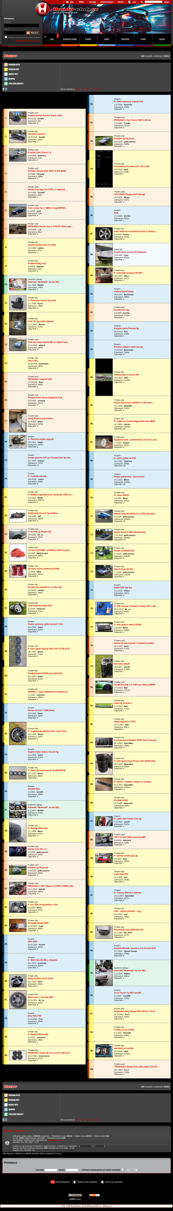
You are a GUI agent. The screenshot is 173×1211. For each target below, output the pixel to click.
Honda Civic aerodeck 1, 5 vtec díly (45, 587)
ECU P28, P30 (34, 1016)
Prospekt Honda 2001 (38, 923)
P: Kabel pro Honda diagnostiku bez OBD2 (134, 421)
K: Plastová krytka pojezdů (41, 439)
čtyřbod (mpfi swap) (124, 291)
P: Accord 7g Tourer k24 (39, 532)
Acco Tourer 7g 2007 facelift (127, 993)
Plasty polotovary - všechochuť (129, 477)
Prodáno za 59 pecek (38, 867)
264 (92, 89)
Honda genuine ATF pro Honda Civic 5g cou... (50, 458)
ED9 (116, 213)
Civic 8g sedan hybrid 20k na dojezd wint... (48, 342)
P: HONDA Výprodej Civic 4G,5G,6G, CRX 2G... (50, 495)
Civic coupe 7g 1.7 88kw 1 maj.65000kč (46, 208)
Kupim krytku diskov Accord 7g (43, 752)
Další (98, 89)
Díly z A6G (33, 360)
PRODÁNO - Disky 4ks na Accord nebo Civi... (49, 1053)
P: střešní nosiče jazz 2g (126, 856)
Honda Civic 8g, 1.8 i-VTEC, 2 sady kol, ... (48, 189)
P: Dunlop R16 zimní (38, 828)
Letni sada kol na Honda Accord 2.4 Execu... (135, 231)
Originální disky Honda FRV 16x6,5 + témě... (135, 1011)
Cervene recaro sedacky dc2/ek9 (43, 568)
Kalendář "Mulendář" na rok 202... (44, 282)
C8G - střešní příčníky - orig (127, 911)
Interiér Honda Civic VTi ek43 (42, 245)
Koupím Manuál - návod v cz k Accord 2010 (135, 948)
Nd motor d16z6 (121, 664)
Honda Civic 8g (121, 310)
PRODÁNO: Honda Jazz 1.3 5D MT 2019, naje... (50, 226)
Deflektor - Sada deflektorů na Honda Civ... (48, 692)
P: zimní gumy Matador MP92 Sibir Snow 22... (136, 740)
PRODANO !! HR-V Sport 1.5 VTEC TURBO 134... (51, 886)
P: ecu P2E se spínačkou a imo (43, 904)
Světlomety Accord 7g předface (43, 513)
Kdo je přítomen (14, 1130)
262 (83, 89)
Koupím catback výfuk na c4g (128, 347)
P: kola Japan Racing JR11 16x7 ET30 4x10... (49, 649)
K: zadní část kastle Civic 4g (127, 819)
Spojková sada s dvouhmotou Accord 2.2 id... (136, 440)
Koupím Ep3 (34, 789)
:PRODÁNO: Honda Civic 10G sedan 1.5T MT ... (136, 1067)
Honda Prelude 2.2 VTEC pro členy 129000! (135, 685)
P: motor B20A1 (121, 495)
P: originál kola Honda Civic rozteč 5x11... (48, 731)
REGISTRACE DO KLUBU (27, 41)
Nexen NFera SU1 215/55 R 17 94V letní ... (134, 403)
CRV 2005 (32, 941)
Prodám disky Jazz (37, 263)
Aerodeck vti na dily (123, 1048)
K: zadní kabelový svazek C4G (128, 101)
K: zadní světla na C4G (125, 458)
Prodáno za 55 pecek (124, 138)
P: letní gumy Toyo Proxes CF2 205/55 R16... (135, 761)
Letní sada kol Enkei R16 (40, 605)
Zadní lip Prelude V (123, 703)
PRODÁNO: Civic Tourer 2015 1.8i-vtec (132, 120)
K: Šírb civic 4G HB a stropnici (42, 960)
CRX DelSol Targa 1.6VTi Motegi (129, 194)
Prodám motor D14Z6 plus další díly (45, 673)
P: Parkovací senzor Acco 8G (42, 300)
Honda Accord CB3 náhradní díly (130, 532)
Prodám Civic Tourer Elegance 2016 (45, 397)
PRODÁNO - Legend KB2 (40, 379)
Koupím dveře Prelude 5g (126, 328)
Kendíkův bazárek (36, 134)
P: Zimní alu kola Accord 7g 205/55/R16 (47, 770)
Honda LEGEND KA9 (124, 551)
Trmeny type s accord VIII (126, 375)
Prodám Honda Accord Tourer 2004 (45, 115)
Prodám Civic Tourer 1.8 (39, 152)
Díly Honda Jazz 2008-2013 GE (129, 930)
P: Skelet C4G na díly (38, 1034)
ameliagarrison (53, 1140)
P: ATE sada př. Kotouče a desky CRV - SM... (135, 606)
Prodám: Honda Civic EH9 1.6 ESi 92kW (47, 171)
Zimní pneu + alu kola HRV (41, 997)
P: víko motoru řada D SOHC (128, 624)
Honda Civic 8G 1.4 (37, 849)
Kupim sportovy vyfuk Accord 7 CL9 (45, 624)
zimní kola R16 (121, 874)
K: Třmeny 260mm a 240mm (127, 893)
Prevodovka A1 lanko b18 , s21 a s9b (132, 166)
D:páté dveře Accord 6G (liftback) (130, 252)
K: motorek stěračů (37, 476)
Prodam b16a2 (121, 800)
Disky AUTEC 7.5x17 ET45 (40, 978)
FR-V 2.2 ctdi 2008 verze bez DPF (130, 837)
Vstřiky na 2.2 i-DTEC (124, 1030)
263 (88, 89)
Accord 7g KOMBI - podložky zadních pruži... (49, 550)
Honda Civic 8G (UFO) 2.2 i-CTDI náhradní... (135, 514)
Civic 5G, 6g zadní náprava (41, 321)
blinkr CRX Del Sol (123, 587)
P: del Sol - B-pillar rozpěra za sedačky (132, 782)
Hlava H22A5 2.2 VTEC (125, 722)
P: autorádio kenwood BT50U (128, 273)
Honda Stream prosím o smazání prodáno (134, 643)
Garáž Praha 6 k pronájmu (40, 418)
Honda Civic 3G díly (123, 569)
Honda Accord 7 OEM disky (41, 710)
